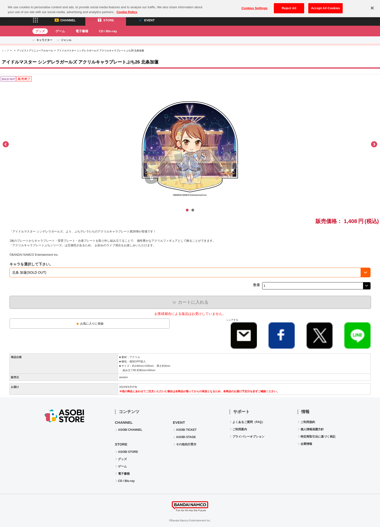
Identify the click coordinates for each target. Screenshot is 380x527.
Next (374, 144)
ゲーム (60, 31)
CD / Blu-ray (108, 31)
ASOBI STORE (128, 452)
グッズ (40, 31)
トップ (5, 50)
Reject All (289, 5)
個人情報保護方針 (312, 429)
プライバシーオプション (248, 436)
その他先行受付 (186, 444)
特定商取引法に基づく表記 (318, 436)
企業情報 (306, 444)
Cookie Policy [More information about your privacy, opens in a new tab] (127, 9)
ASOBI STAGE (186, 437)
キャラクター (44, 40)
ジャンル (66, 40)
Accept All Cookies (325, 5)
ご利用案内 (239, 429)
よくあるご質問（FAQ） (248, 422)
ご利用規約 (308, 422)
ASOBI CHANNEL (130, 429)
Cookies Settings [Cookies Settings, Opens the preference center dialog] (254, 5)
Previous (6, 144)
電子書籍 (82, 31)
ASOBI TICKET (186, 429)
